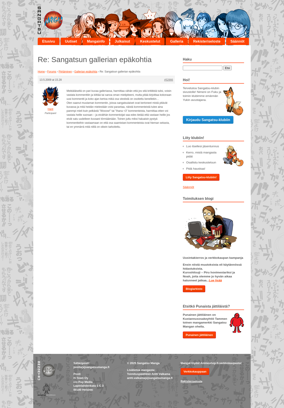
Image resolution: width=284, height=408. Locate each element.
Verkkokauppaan (194, 371)
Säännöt (238, 41)
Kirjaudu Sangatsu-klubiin (208, 120)
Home (41, 71)
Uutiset (71, 41)
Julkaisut (122, 41)
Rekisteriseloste (207, 41)
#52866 (168, 79)
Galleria (176, 41)
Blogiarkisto (194, 288)
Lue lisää (215, 280)
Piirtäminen (65, 71)
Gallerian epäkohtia (85, 71)
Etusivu (48, 41)
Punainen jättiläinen (199, 335)
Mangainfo (96, 41)
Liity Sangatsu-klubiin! (201, 177)
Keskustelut (150, 41)
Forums (51, 71)
